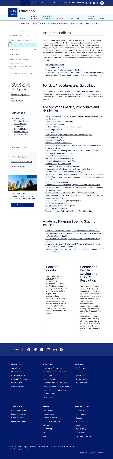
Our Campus (48, 410)
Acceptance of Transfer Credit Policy (59, 121)
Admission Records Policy (55, 124)
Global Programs (17, 418)
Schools (22, 18)
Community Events (18, 421)
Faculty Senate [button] (14, 50)
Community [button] (46, 3)
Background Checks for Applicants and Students (63, 127)
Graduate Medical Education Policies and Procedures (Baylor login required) (74, 72)
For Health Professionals (20, 379)
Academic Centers (50, 418)
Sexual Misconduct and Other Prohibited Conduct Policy (66, 174)
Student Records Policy (54, 198)
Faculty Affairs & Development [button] (20, 40)
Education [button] (24, 3)
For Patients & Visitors (20, 375)
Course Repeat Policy (53, 129)
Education (43, 23)
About (46, 407)
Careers (72, 3)
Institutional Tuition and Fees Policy (59, 153)
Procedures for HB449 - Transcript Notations (62, 166)
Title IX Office (81, 429)
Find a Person (81, 414)
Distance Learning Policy (55, 140)
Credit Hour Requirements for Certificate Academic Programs (68, 135)
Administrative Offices (52, 421)
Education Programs (34, 17)
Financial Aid (69, 18)
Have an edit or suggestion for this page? (20, 449)
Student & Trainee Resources (54, 372)
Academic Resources (91, 17)
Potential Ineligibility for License (58, 164)
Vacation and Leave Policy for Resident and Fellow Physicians (69, 211)
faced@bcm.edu (17, 101)
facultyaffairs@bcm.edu (20, 95)
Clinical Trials (16, 383)
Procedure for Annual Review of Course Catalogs (64, 171)
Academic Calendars (18, 166)
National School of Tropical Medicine (57, 386)
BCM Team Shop (82, 422)
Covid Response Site (83, 436)
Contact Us (80, 411)
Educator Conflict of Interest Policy (58, 143)
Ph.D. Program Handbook (55, 67)
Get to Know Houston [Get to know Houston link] (22, 205)
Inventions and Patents (54, 200)
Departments (48, 414)
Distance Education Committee (20, 73)
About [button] (56, 3)
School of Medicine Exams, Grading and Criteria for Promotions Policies (72, 231)
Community (16, 407)
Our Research (81, 368)
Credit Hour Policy (52, 132)
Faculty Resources (76, 23)
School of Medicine (21, 129)
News (78, 425)
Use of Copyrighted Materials (56, 203)
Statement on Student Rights (56, 182)
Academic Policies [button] (16, 45)
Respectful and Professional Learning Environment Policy (67, 169)
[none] (34, 35)
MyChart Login (17, 372)
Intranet (80, 3)
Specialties (15, 368)
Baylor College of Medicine (28, 23)
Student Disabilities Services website (63, 187)
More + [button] (102, 18)
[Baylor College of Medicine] (12, 12)
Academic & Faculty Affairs (47, 17)
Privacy (92, 453)
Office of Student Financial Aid (21, 162)
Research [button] (35, 3)
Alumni (46, 436)
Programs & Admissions (52, 368)
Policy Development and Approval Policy (60, 161)
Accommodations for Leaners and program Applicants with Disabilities (72, 185)
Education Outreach (19, 414)
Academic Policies (91, 23)
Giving (45, 432)
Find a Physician (17, 386)
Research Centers (82, 379)
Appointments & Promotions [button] (19, 35)
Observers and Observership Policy (59, 158)
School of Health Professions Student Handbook (63, 70)
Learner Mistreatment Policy (56, 156)
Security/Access (51, 206)
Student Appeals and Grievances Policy (60, 193)
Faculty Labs (80, 375)
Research (79, 364)
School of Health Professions (54, 390)
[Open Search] (102, 3)
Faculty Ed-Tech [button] (15, 54)
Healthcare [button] (14, 3)
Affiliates (46, 425)
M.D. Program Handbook (54, 65)
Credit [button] (31, 176)
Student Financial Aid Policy (56, 208)
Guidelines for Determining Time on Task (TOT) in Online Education (71, 150)
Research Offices (82, 383)
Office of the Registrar (18, 157)
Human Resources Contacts (19, 59)
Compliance (80, 433)
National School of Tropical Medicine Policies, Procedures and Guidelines (73, 75)
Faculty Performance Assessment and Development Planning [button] (20, 66)
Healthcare (16, 364)
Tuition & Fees (58, 18)
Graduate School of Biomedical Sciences (58, 383)
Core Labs (79, 372)
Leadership (47, 429)
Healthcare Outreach (19, 410)
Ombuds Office (90, 286)
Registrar (80, 18)
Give (65, 3)
